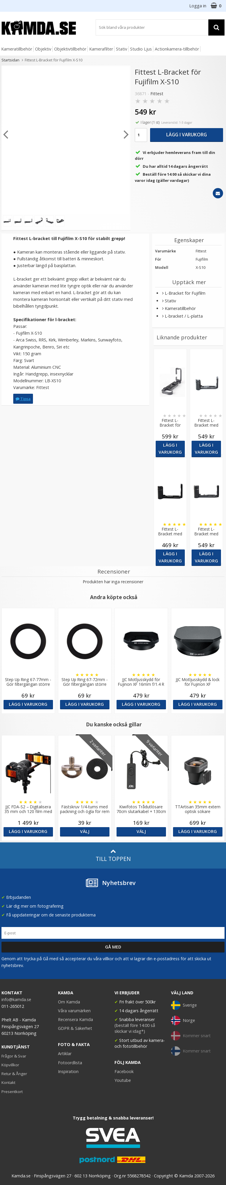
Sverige (184, 1005)
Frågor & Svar (13, 1056)
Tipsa (23, 398)
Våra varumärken (74, 1010)
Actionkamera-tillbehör (177, 49)
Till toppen (113, 855)
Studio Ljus (141, 49)
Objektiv (43, 49)
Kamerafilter (101, 49)
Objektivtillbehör (70, 49)
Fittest (156, 93)
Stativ (121, 49)
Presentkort (12, 1091)
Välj (84, 831)
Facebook (124, 1071)
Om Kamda (69, 1002)
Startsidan (10, 60)
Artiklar (65, 1053)
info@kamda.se (16, 999)
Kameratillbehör (16, 49)
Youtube (122, 1080)
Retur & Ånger (14, 1073)
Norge (183, 1020)
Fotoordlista (70, 1062)
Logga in (197, 6)
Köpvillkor (10, 1064)
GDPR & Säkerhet (75, 1028)
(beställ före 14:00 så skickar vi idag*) (134, 1028)
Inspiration (68, 1071)
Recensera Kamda (75, 1019)
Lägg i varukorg (186, 134)
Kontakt (8, 1082)
